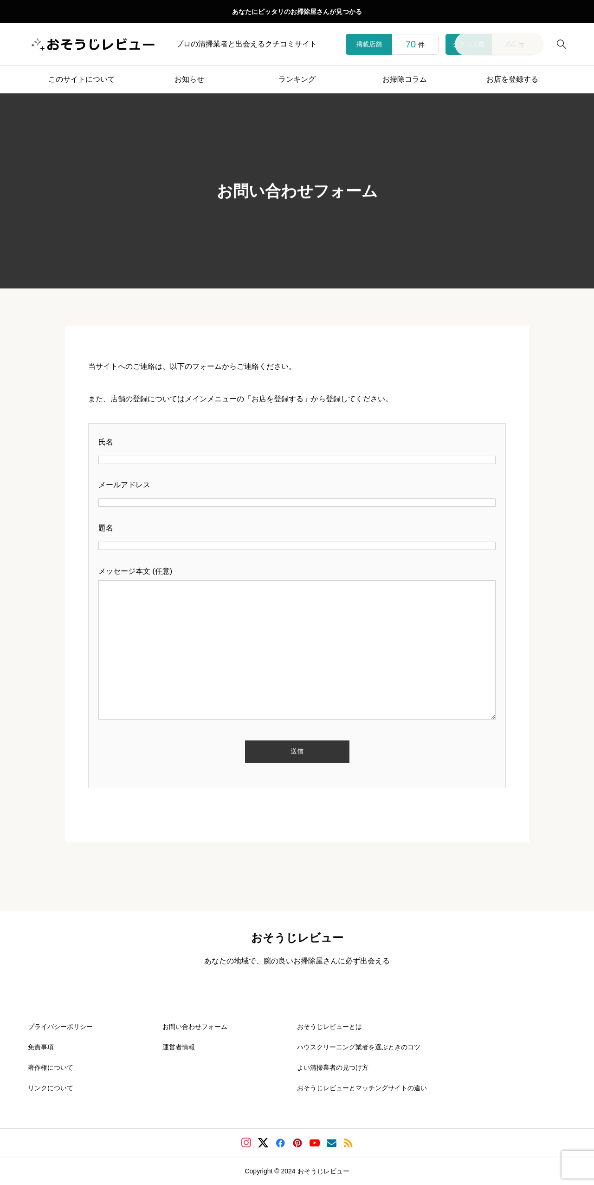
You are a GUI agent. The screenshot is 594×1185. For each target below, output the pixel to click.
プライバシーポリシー (60, 1026)
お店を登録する (512, 79)
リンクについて (50, 1088)
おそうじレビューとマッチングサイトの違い (362, 1088)
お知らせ (189, 79)
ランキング (297, 79)
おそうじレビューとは (329, 1026)
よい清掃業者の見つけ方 (332, 1067)
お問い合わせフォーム (194, 1026)
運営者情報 (178, 1047)
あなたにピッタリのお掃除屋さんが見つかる (297, 11)
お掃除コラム (404, 79)
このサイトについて (81, 79)
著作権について (50, 1067)
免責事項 (41, 1047)
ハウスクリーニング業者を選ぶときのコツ (358, 1047)
